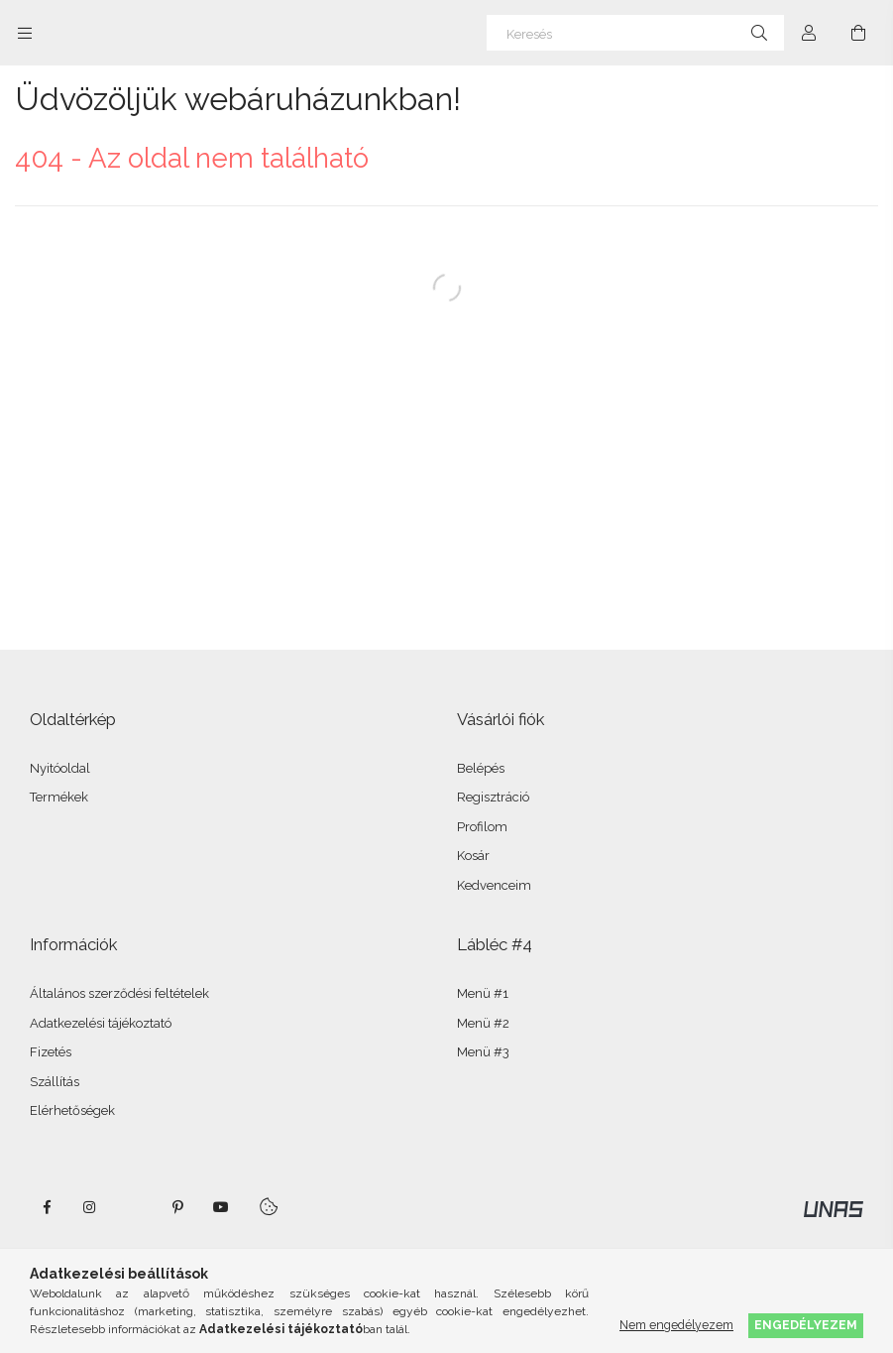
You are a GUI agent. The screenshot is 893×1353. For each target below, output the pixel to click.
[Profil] (809, 33)
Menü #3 (483, 1052)
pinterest (177, 1207)
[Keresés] (635, 33)
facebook (46, 1207)
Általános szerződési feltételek (119, 993)
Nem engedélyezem (676, 1324)
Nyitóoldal (60, 768)
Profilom (482, 826)
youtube (221, 1207)
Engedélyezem (805, 1324)
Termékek (59, 797)
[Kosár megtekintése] (858, 33)
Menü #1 (482, 993)
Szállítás (54, 1081)
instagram (90, 1207)
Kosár (473, 855)
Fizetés (50, 1052)
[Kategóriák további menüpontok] (25, 33)
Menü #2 (483, 1023)
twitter (134, 1207)
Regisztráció (493, 797)
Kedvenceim (494, 885)
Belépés (480, 768)
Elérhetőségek (72, 1110)
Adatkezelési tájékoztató (100, 1023)
